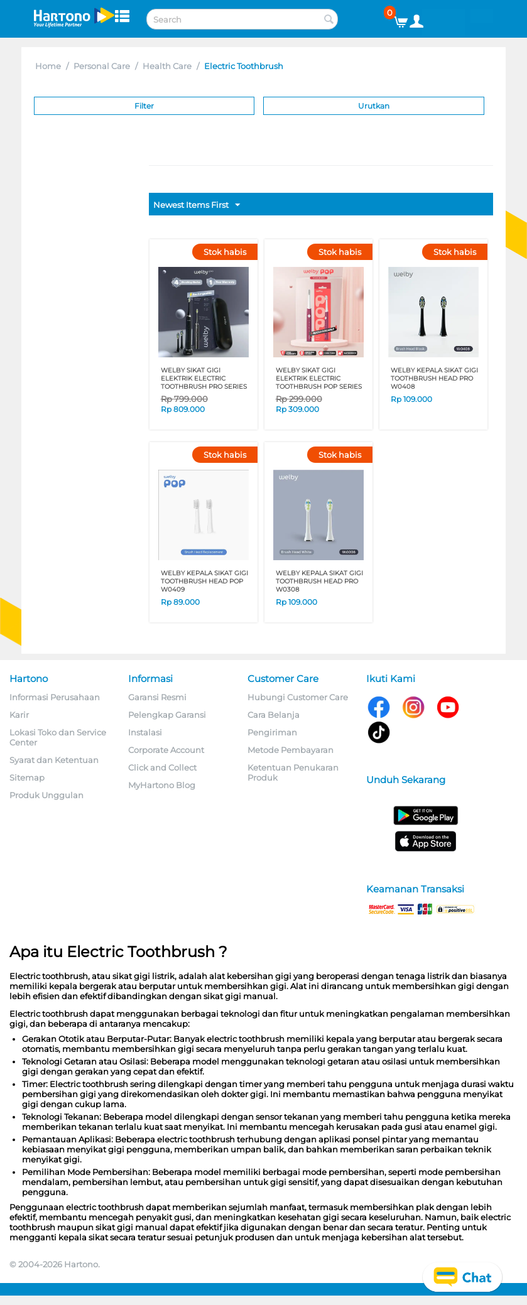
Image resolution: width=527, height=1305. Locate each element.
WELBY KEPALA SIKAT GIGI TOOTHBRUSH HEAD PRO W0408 (434, 378)
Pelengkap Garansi (167, 715)
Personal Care (101, 66)
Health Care (167, 66)
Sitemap (27, 777)
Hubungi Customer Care (297, 697)
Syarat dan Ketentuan (54, 760)
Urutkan (373, 106)
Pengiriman (272, 732)
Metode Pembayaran (290, 750)
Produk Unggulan (46, 795)
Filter (144, 106)
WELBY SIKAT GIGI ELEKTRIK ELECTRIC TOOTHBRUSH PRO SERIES (204, 378)
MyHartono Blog (161, 785)
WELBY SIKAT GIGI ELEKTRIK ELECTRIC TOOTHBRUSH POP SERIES (319, 378)
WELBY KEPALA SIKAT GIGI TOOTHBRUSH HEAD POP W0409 (204, 581)
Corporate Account (166, 750)
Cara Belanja (273, 715)
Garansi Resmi (157, 697)
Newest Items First (196, 205)
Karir (19, 715)
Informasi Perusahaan (54, 697)
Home (48, 66)
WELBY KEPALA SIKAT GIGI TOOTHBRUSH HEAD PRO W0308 (319, 581)
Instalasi (145, 732)
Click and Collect (162, 767)
